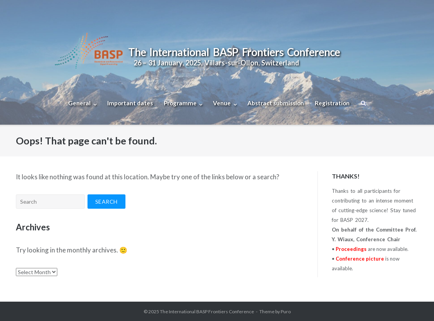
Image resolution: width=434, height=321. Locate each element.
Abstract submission (275, 103)
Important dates (130, 103)
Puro (286, 311)
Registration (332, 103)
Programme (180, 103)
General (79, 103)
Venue (222, 103)
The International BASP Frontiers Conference (207, 311)
